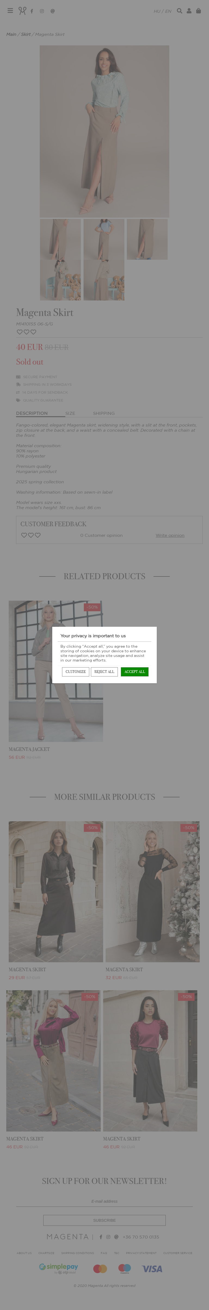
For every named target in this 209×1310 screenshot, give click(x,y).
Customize (76, 671)
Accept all (134, 671)
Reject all (104, 671)
